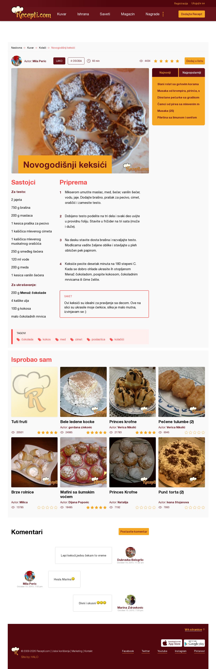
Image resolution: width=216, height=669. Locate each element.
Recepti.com (31, 12)
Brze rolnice (34, 473)
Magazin (128, 14)
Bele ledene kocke (83, 400)
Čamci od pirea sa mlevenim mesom (178, 104)
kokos (47, 339)
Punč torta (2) (181, 473)
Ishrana (83, 14)
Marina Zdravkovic (130, 607)
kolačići (119, 339)
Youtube (162, 651)
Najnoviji (165, 72)
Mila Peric (39, 61)
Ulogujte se (198, 3)
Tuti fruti (34, 400)
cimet (78, 339)
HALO (34, 656)
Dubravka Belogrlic (130, 559)
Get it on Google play (194, 643)
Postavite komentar (133, 531)
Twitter (146, 651)
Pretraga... (170, 14)
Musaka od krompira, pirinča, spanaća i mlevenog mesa (178, 90)
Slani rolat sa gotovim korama (178, 84)
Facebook (128, 651)
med (63, 339)
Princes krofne (132, 400)
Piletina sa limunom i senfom (177, 117)
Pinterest (199, 651)
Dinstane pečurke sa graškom (178, 97)
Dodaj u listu (194, 60)
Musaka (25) (165, 110)
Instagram (180, 651)
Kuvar (61, 14)
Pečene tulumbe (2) (181, 400)
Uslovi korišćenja (61, 651)
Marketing (77, 651)
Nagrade (152, 14)
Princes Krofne (132, 473)
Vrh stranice (193, 629)
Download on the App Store (171, 643)
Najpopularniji (192, 72)
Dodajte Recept (191, 14)
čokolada (27, 339)
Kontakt (88, 651)
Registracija (181, 3)
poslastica (98, 339)
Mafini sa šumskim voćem (83, 473)
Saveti (105, 14)
